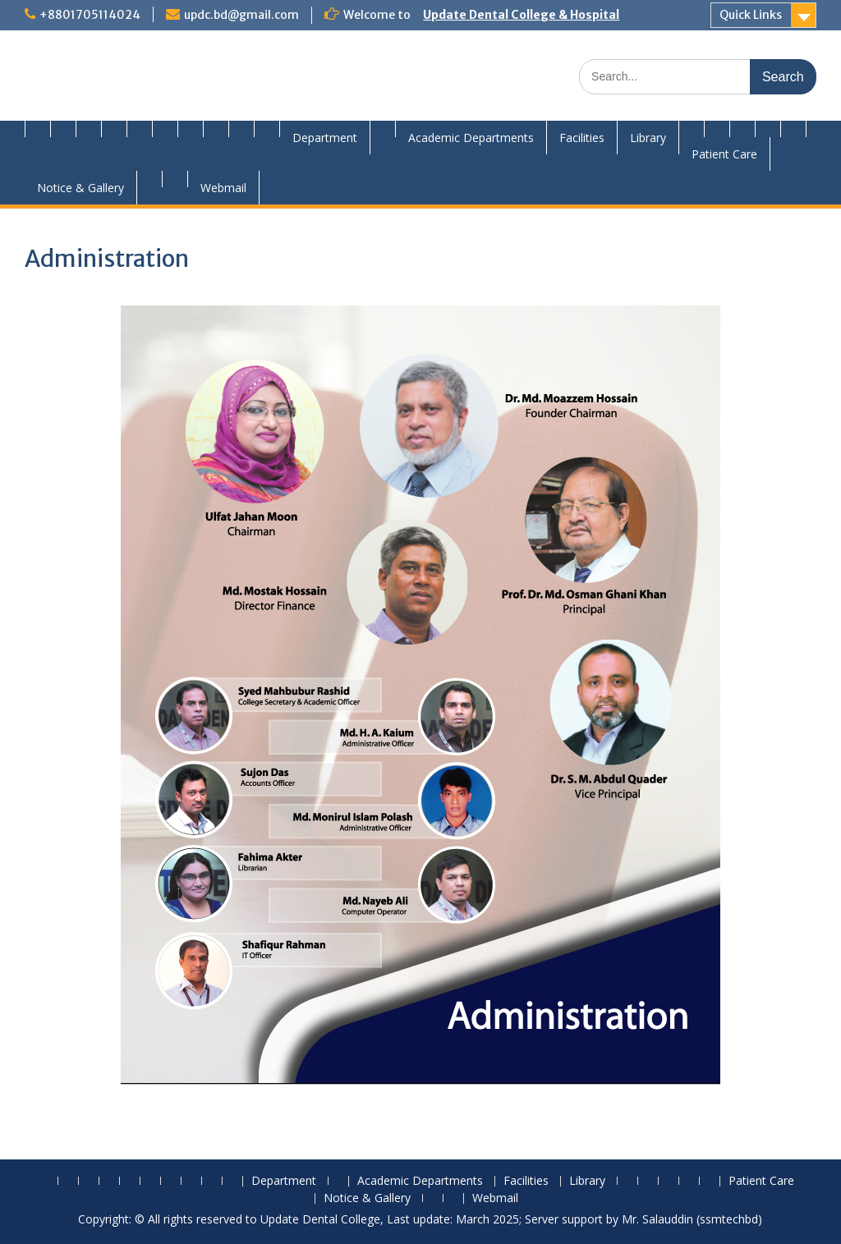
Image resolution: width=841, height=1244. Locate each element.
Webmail (223, 187)
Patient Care (724, 154)
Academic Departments (471, 137)
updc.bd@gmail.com (241, 14)
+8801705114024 (89, 14)
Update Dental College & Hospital (521, 14)
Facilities (581, 137)
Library (648, 137)
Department (324, 137)
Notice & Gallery (80, 187)
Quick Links (750, 14)
